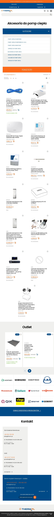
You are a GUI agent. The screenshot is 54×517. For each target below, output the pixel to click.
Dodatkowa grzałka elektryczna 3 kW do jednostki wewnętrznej (37, 170)
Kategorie (27, 31)
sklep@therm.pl (8, 434)
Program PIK (17, 502)
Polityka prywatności (7, 495)
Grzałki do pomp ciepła (14, 60)
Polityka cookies (6, 497)
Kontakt (29, 501)
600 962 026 (22, 458)
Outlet (16, 501)
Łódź (30, 428)
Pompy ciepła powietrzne (14, 39)
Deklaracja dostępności (8, 501)
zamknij (51, 514)
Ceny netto (14, 4)
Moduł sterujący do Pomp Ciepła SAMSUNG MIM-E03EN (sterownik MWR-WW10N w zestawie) (39, 102)
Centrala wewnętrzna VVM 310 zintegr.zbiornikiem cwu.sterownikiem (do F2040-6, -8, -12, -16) (39, 271)
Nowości (17, 497)
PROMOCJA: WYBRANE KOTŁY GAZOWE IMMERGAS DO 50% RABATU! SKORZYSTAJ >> (27, 1)
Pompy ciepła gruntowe (14, 45)
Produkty (17, 494)
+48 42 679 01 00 (11, 458)
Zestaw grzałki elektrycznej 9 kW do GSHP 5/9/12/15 (39, 233)
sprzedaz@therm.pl (33, 434)
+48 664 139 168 (9, 432)
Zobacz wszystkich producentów (27, 408)
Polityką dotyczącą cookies (43, 513)
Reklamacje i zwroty (7, 506)
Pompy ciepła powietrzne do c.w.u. (17, 42)
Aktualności (29, 495)
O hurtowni (29, 494)
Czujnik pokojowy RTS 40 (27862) (38, 202)
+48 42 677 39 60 (33, 432)
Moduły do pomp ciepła (14, 55)
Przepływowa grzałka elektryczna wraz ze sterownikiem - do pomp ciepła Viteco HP (13, 271)
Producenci (17, 495)
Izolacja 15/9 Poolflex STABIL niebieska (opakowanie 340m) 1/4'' (28, 347)
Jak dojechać (31, 447)
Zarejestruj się (13, 7)
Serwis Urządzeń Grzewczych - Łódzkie (15, 454)
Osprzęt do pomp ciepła (14, 48)
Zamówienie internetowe (11, 428)
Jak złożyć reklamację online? (7, 503)
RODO (4, 499)
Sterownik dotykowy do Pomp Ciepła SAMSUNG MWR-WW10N (38, 137)
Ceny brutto (40, 4)
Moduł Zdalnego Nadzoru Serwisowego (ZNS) (13, 169)
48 (13, 78)
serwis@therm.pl (10, 459)
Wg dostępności (11, 74)
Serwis (28, 499)
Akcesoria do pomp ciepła (15, 51)
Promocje (17, 499)
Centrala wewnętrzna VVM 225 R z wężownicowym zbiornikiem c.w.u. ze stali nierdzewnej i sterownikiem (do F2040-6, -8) (14, 236)
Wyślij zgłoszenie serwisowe (26, 472)
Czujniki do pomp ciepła (14, 57)
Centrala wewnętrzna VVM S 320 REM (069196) (14, 202)
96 (15, 78)
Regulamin (5, 494)
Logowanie (40, 7)
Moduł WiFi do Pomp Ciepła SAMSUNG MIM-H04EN (14, 136)
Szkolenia (29, 497)
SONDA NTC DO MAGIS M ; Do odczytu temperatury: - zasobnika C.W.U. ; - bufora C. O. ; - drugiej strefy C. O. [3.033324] (14, 103)
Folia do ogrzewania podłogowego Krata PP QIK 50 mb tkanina (13, 353)
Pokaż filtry (27, 69)
